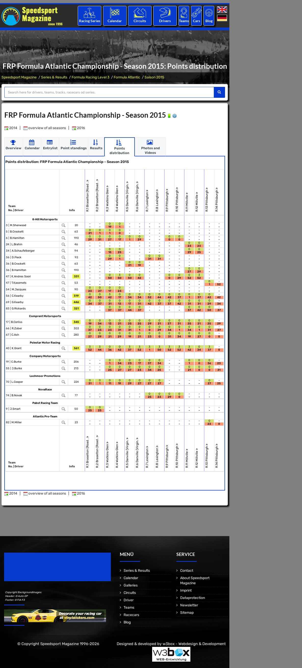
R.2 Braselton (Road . (97, 195)
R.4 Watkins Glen (117, 198)
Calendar (115, 21)
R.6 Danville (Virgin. (137, 196)
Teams (184, 21)
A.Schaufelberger (23, 250)
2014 (10, 128)
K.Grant (16, 348)
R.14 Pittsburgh (216, 199)
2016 (78, 128)
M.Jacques (19, 289)
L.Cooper (17, 381)
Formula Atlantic (127, 77)
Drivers (165, 21)
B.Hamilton (17, 238)
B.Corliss (16, 322)
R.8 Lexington (157, 200)
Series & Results (54, 77)
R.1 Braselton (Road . (87, 195)
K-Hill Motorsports (45, 219)
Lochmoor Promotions (45, 375)
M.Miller (16, 422)
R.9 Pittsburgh (167, 199)
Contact (186, 570)
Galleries (131, 585)
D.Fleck (16, 257)
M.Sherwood (18, 225)
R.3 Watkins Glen (107, 198)
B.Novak (16, 395)
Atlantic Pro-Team (45, 416)
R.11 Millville (187, 201)
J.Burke (17, 368)
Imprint (186, 590)
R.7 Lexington (147, 200)
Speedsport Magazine (19, 77)
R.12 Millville (197, 201)
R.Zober (17, 328)
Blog (209, 21)
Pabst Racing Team (45, 402)
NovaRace (45, 389)
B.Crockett (16, 231)
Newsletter (189, 605)
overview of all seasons (44, 128)
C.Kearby (17, 295)
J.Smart (15, 408)
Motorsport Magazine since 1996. (33, 570)
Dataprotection (192, 598)
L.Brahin (16, 244)
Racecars (131, 615)
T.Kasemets (19, 282)
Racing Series (89, 21)
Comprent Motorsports (45, 316)
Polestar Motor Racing (45, 342)
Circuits (140, 21)
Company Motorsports (45, 356)
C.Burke (16, 361)
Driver (129, 600)
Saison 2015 (154, 77)
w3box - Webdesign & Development (194, 644)
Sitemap (187, 612)
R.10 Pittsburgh (177, 199)
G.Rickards (19, 308)
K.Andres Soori (21, 276)
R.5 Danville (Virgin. (127, 196)
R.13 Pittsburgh (207, 199)
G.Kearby (17, 302)
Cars (196, 21)
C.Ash (15, 334)
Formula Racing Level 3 (90, 77)
